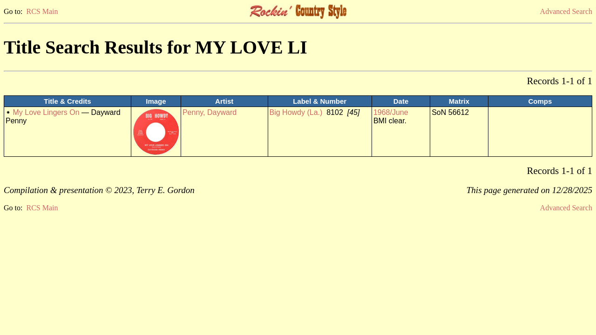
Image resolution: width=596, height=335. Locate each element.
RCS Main (42, 11)
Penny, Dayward (210, 112)
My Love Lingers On (46, 112)
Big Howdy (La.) (296, 112)
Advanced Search (566, 11)
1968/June (390, 112)
